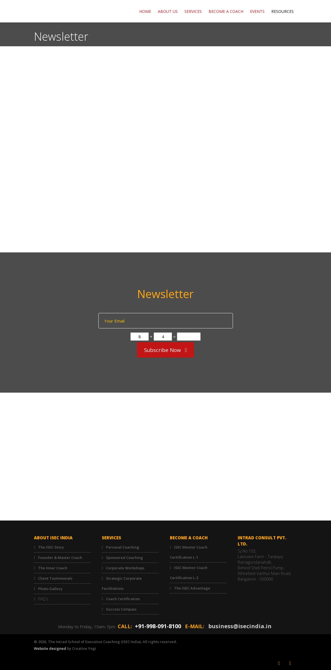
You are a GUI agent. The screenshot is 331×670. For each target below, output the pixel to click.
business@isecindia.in (240, 626)
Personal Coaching (122, 547)
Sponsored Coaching (124, 557)
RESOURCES (282, 11)
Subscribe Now (165, 350)
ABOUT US (168, 11)
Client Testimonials (55, 578)
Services (193, 11)
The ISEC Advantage (192, 588)
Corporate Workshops (125, 567)
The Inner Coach (52, 567)
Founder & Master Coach (60, 557)
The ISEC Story (51, 547)
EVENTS (257, 11)
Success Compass (121, 609)
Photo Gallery (50, 588)
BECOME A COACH (226, 11)
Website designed (50, 648)
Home (145, 11)
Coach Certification (123, 598)
